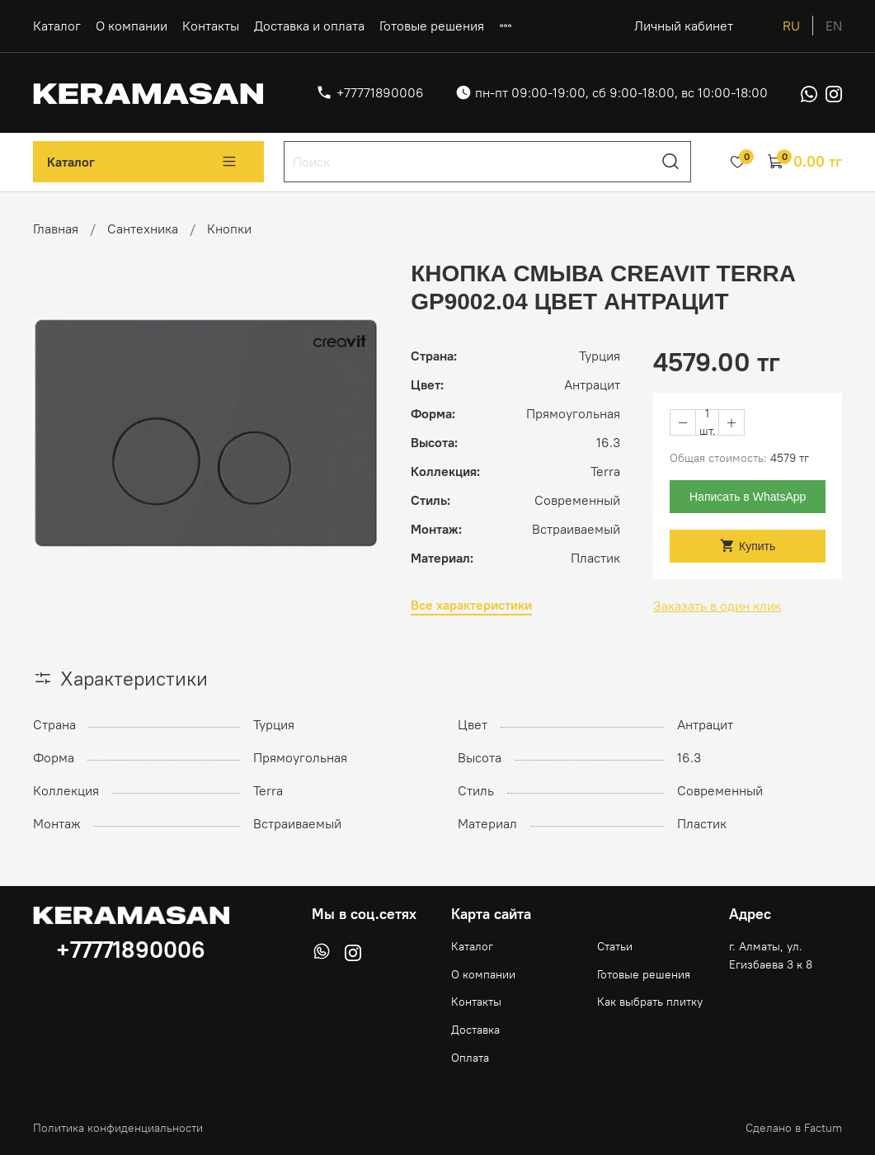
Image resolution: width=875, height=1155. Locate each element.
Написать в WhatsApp (747, 496)
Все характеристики (471, 605)
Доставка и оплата (309, 25)
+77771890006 (380, 92)
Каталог (57, 25)
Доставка (475, 1029)
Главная (55, 228)
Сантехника (142, 228)
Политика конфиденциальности (118, 1127)
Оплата (470, 1057)
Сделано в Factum (794, 1127)
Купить (747, 546)
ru (791, 25)
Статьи (615, 946)
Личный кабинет (683, 25)
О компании (131, 25)
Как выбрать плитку (650, 1001)
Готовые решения (431, 25)
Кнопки (229, 228)
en (834, 25)
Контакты (210, 25)
